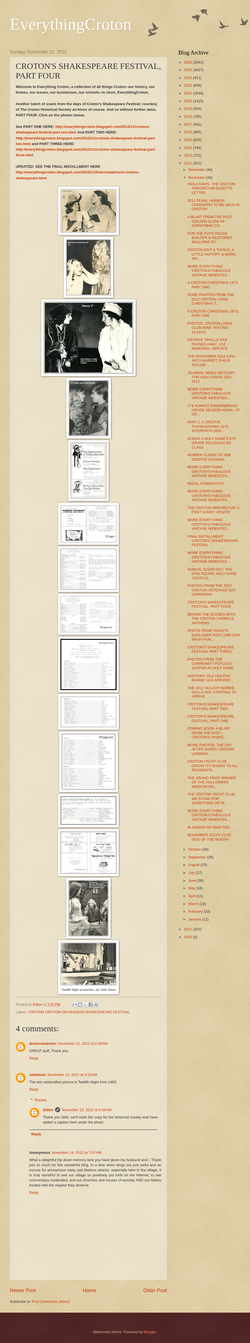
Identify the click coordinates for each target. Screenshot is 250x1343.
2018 (188, 116)
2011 (188, 929)
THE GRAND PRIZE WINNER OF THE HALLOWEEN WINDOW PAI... (211, 782)
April (192, 896)
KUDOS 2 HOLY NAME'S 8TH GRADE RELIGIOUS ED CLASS (211, 443)
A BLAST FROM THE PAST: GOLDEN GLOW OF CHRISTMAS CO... (210, 221)
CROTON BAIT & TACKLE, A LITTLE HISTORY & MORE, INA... (212, 254)
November (197, 177)
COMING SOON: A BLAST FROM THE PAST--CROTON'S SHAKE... (208, 732)
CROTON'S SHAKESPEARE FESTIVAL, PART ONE (210, 718)
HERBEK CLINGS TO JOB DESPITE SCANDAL (209, 457)
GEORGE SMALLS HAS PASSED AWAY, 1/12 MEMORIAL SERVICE (207, 344)
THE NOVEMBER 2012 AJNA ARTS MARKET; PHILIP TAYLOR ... (211, 360)
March (193, 904)
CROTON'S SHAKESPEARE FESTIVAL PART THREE (210, 649)
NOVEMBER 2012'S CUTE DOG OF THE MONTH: (209, 837)
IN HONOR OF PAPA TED (208, 827)
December (197, 170)
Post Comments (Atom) (51, 1301)
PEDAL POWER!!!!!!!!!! (205, 483)
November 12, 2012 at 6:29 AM (83, 1043)
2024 (188, 78)
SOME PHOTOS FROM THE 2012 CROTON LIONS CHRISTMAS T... (210, 299)
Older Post (155, 1290)
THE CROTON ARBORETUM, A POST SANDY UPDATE (213, 510)
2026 (188, 62)
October (195, 849)
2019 (188, 109)
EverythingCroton (70, 24)
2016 (188, 132)
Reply (33, 1058)
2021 (188, 93)
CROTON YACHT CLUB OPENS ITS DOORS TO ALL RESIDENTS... (212, 765)
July (192, 873)
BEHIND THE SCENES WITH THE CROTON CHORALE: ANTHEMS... (211, 618)
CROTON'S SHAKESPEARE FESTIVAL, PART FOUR (210, 604)
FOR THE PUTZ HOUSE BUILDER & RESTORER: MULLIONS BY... (210, 237)
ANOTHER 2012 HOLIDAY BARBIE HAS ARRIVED (209, 678)
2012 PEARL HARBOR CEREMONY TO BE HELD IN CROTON (213, 204)
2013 (188, 155)
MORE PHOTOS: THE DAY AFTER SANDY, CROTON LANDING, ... (210, 749)
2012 (188, 163)
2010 (188, 937)
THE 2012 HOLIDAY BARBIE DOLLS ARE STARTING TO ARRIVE (212, 692)
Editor (48, 1110)
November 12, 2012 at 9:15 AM (72, 1075)
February (196, 911)
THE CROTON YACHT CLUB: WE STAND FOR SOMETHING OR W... (211, 798)
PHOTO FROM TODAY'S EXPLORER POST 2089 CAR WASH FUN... (213, 634)
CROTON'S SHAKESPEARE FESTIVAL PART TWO (210, 706)
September (197, 857)
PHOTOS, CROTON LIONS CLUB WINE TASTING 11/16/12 (209, 327)
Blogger (150, 1332)
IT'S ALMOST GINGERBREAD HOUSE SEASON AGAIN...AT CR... (213, 410)
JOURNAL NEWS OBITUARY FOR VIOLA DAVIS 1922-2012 (211, 377)
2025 (188, 70)
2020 (188, 101)
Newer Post (23, 1290)
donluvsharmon (42, 1043)
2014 (188, 148)
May (192, 888)
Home (89, 1290)
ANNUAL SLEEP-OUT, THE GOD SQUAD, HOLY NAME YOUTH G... (212, 573)
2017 (188, 124)
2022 (188, 85)
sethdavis (37, 1075)
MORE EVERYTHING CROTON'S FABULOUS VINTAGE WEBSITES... (209, 270)
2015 (188, 140)
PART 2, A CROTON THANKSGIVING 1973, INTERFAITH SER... (208, 426)
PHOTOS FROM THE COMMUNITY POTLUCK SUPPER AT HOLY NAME (210, 663)
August (194, 865)
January (195, 919)
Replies (41, 1100)
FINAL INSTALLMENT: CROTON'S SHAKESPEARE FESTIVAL (212, 540)
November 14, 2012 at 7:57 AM (76, 1152)
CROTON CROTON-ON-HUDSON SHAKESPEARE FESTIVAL (79, 1012)
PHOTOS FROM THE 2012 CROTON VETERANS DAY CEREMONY (211, 590)
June (192, 880)
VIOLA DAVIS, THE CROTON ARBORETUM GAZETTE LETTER (211, 188)
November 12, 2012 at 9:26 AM (86, 1110)
